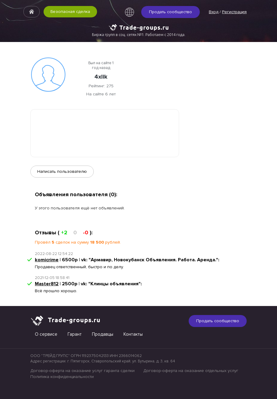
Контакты (133, 334)
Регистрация (234, 11)
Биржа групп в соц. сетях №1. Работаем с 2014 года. (138, 34)
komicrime (47, 260)
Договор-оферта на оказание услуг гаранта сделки (82, 370)
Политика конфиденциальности (62, 376)
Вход (213, 11)
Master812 (47, 284)
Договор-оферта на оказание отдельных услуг (190, 370)
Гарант (75, 334)
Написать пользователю (62, 171)
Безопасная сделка (70, 11)
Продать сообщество (170, 11)
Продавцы (102, 334)
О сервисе (46, 334)
